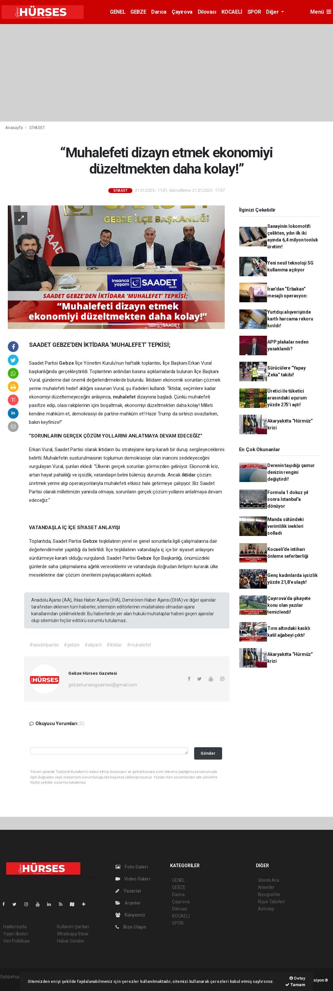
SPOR (254, 12)
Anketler (266, 887)
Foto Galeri (131, 866)
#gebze (72, 644)
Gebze (67, 363)
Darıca (158, 12)
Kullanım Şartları (73, 926)
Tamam (295, 984)
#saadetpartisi (44, 644)
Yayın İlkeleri (15, 933)
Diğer (273, 12)
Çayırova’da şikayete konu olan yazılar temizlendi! (289, 605)
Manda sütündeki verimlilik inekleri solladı (285, 526)
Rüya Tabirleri (271, 901)
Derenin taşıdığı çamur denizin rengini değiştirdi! (291, 472)
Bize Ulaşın (130, 927)
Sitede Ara (268, 880)
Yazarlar (128, 890)
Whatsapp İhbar (72, 933)
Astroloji (266, 908)
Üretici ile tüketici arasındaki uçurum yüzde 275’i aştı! (287, 397)
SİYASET (37, 127)
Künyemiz (130, 915)
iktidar (189, 475)
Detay (297, 978)
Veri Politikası (16, 941)
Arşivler (127, 903)
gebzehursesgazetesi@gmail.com (102, 684)
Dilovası (207, 12)
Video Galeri (132, 878)
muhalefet (125, 397)
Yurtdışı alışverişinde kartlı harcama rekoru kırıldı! (290, 318)
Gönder (208, 753)
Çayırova (182, 12)
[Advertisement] (166, 72)
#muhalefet (139, 644)
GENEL (117, 12)
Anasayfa (14, 127)
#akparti (93, 644)
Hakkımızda (15, 926)
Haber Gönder (71, 941)
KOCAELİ (231, 12)
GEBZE (138, 12)
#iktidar (114, 644)
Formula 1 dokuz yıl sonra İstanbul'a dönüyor (287, 499)
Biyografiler (269, 894)
